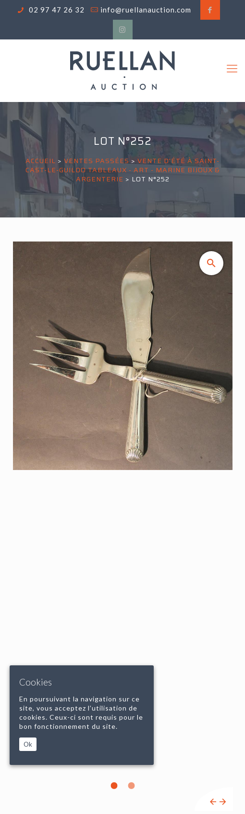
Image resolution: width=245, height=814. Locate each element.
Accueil (40, 160)
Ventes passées (96, 160)
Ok (28, 744)
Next (223, 801)
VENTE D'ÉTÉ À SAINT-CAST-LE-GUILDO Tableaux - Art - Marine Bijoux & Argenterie (122, 169)
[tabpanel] (122, 526)
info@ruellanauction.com (145, 9)
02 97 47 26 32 (56, 9)
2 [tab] (131, 785)
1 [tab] (114, 785)
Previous (213, 801)
